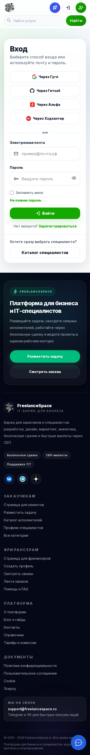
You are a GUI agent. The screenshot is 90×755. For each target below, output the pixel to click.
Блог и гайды (14, 620)
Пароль (16, 167)
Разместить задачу (45, 356)
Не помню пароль (25, 200)
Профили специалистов (23, 528)
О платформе (15, 612)
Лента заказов (16, 581)
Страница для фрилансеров (27, 558)
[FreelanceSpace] (9, 7)
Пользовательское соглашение (30, 673)
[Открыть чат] (78, 742)
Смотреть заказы (45, 372)
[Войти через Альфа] (45, 104)
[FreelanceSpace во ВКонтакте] (9, 479)
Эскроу (10, 689)
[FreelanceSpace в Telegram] (22, 479)
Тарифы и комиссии (20, 643)
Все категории (16, 535)
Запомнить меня (26, 193)
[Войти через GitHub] (45, 90)
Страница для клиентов (24, 505)
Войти (45, 213)
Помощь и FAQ (16, 589)
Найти (76, 20)
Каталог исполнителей (23, 520)
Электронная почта (27, 143)
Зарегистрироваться (58, 226)
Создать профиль (18, 566)
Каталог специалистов (45, 252)
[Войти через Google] (45, 76)
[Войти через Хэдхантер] (45, 118)
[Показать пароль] (74, 179)
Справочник (14, 635)
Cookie (9, 681)
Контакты (12, 627)
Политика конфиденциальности (30, 666)
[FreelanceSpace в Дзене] (36, 479)
